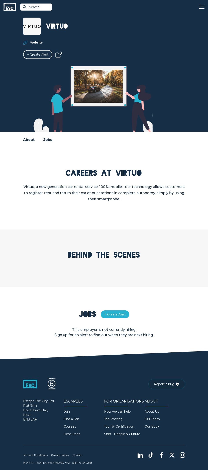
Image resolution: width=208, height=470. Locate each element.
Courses (70, 426)
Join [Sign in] (67, 412)
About (29, 140)
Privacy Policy (60, 455)
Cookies (77, 455)
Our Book (152, 426)
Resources (72, 434)
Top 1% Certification (119, 426)
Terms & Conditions (35, 455)
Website (36, 42)
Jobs (47, 140)
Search (31, 7)
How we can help (117, 412)
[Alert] (37, 54)
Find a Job (71, 419)
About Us (152, 412)
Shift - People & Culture (122, 434)
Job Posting (113, 419)
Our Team (152, 419)
